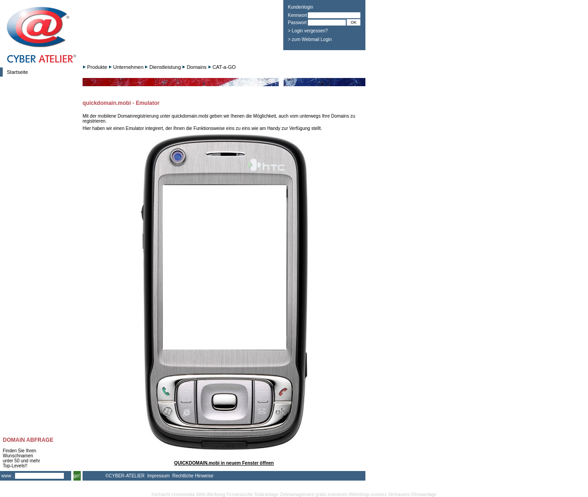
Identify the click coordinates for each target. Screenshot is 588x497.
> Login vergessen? (308, 30)
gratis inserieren (331, 494)
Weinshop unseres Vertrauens (379, 494)
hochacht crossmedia (173, 494)
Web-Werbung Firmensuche (224, 494)
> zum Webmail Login (310, 39)
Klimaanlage (424, 494)
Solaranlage (266, 494)
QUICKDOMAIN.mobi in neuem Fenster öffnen (224, 463)
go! (76, 475)
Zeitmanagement (297, 494)
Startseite (17, 72)
